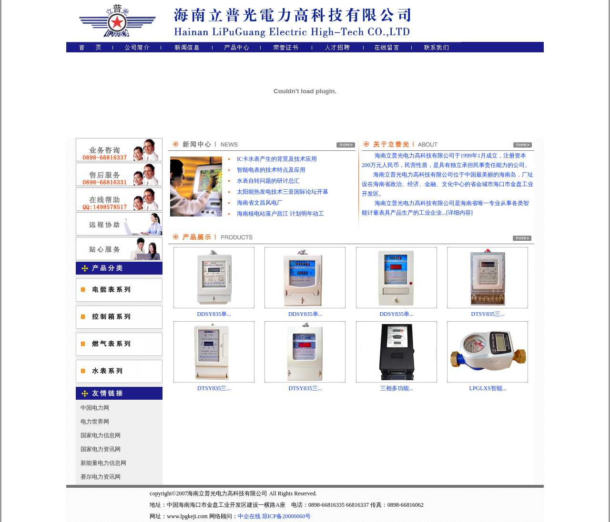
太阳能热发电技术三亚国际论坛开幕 (282, 191)
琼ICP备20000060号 (286, 516)
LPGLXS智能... (488, 388)
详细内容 (459, 212)
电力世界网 (95, 421)
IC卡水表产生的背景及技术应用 (277, 159)
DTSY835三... (488, 314)
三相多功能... (396, 388)
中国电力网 (95, 407)
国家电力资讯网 (101, 449)
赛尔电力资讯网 (101, 476)
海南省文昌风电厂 (260, 202)
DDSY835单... (214, 314)
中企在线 (249, 516)
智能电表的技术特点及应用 (271, 170)
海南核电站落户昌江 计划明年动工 (280, 213)
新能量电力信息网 (103, 463)
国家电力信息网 (101, 435)
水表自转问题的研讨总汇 (268, 180)
